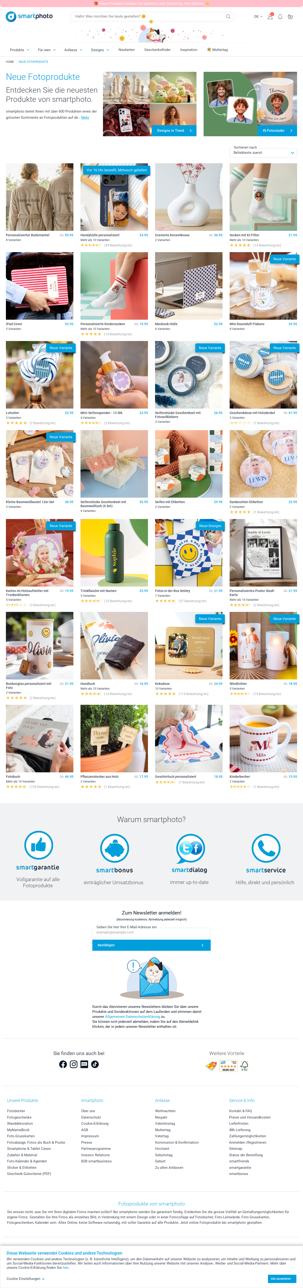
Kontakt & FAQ (240, 1111)
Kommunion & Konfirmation (177, 1142)
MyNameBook (18, 1130)
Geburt (160, 1161)
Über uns (88, 1111)
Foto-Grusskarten (21, 1136)
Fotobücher (16, 1111)
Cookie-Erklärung (94, 1123)
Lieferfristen (238, 1123)
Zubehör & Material (22, 1155)
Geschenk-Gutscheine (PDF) (29, 1174)
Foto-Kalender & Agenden (27, 1161)
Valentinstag (165, 1123)
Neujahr (161, 1117)
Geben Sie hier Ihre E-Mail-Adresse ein (127, 927)
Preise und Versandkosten (250, 1117)
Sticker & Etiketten (21, 1167)
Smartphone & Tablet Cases (29, 1149)
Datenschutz (91, 1117)
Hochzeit (162, 1149)
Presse (86, 1142)
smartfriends (239, 1161)
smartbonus (238, 1174)
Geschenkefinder (157, 50)
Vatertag (162, 1136)
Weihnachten (165, 1111)
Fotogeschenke (19, 1117)
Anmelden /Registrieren (247, 1142)
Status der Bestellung (246, 1155)
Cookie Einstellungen (26, 1279)
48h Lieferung (239, 1130)
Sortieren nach (245, 147)
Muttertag (162, 1130)
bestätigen (106, 945)
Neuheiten (127, 50)
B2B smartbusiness (96, 1161)
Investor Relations (95, 1155)
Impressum (90, 1136)
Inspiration (188, 50)
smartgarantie (240, 1167)
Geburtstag (163, 1155)
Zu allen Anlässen (169, 1167)
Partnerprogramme (96, 1149)
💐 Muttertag (217, 50)
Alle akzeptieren (281, 1278)
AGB (84, 1130)
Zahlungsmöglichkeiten (247, 1136)
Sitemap (235, 1149)
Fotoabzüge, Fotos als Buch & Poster (36, 1142)
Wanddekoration (20, 1123)
